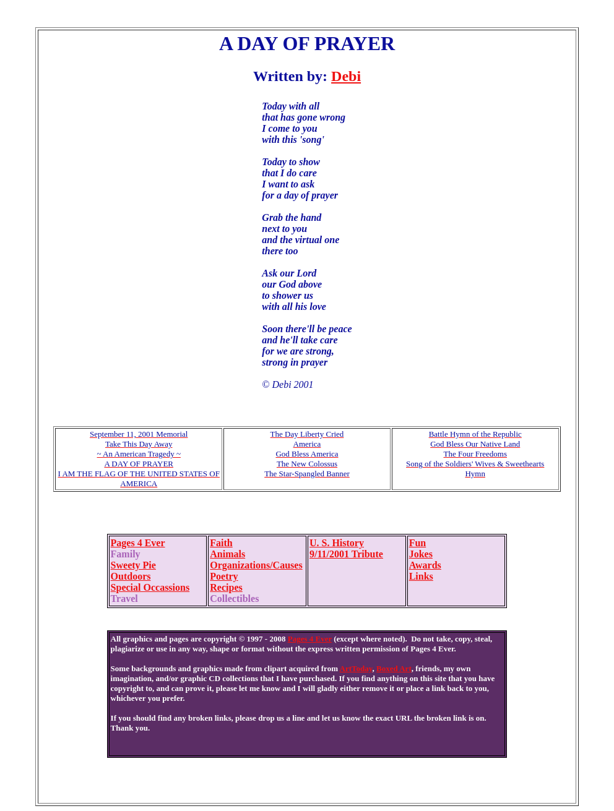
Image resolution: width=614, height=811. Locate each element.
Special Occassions (150, 587)
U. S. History (336, 543)
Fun (417, 543)
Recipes (226, 587)
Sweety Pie (133, 565)
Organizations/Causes (256, 565)
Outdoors (131, 576)
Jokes (421, 554)
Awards (425, 565)
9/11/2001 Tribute (346, 554)
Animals (227, 554)
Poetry (224, 576)
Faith (221, 543)
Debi (346, 76)
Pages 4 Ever (138, 543)
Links (421, 576)
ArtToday (356, 668)
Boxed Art (394, 668)
